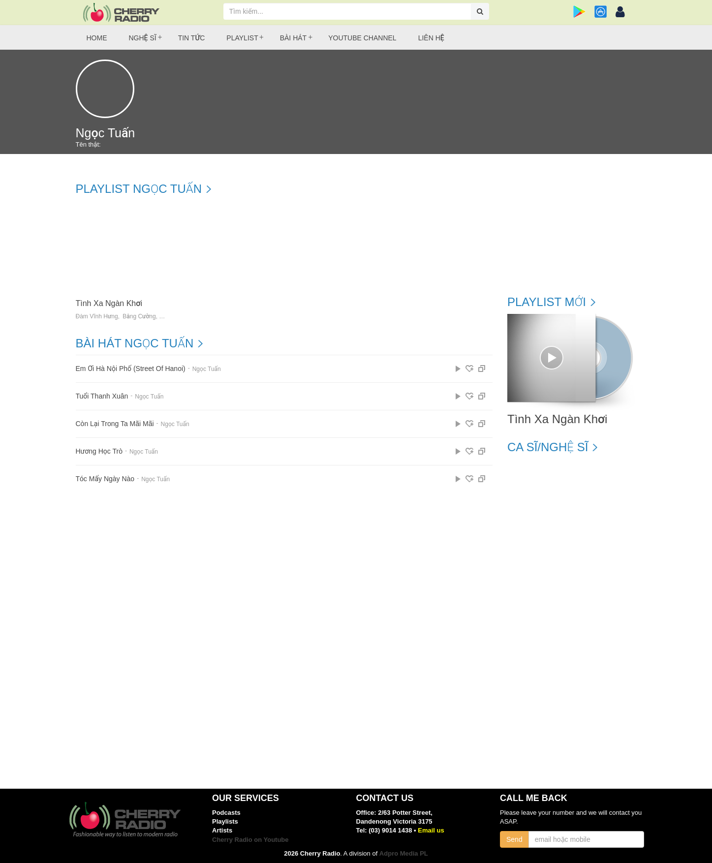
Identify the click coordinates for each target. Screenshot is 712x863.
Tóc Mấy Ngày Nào (105, 479)
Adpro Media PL (403, 853)
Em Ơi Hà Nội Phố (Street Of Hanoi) (131, 368)
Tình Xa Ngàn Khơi (109, 303)
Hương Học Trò (99, 451)
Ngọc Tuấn (206, 369)
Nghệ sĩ (142, 38)
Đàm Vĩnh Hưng (97, 316)
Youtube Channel (362, 38)
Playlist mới (546, 302)
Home (97, 38)
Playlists (225, 821)
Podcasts (226, 812)
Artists (222, 830)
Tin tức (191, 38)
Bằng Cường (139, 316)
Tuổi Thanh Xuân (102, 396)
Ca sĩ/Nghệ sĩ (547, 447)
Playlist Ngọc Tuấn (139, 189)
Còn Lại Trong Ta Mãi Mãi (115, 424)
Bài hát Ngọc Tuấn (135, 343)
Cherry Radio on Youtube (250, 839)
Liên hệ (431, 38)
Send (514, 839)
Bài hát (293, 38)
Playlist (242, 38)
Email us (431, 830)
